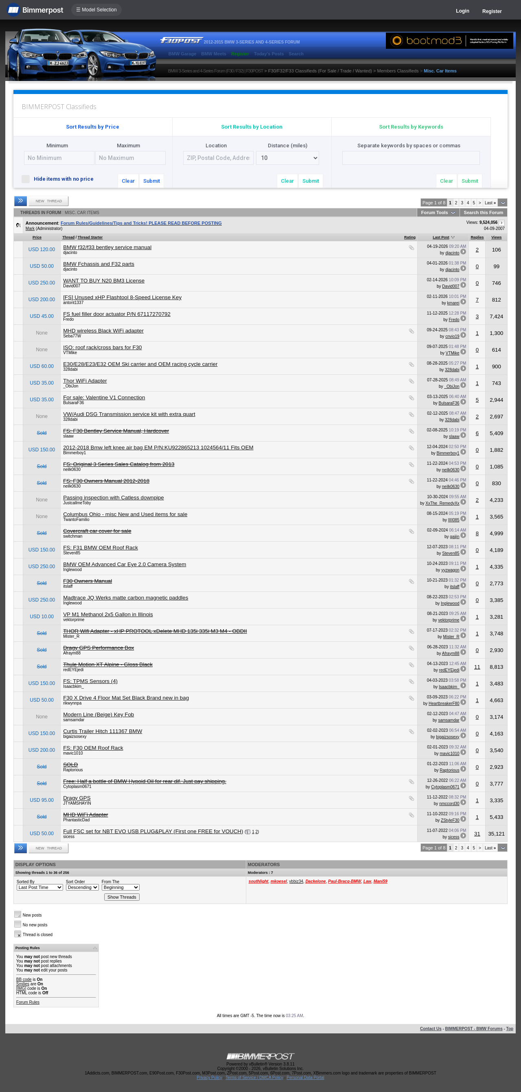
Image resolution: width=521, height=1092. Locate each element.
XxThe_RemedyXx (442, 503)
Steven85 (71, 553)
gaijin (454, 536)
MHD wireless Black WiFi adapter (103, 331)
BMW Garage (182, 53)
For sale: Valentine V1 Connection (104, 397)
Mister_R (71, 636)
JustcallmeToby (77, 503)
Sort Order (75, 882)
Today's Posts (269, 53)
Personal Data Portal (305, 1077)
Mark (30, 228)
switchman (72, 536)
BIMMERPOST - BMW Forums (474, 1028)
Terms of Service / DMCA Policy (254, 1077)
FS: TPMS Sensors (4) (90, 681)
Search (296, 53)
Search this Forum (483, 212)
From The (110, 882)
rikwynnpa (72, 703)
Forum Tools (434, 212)
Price (37, 237)
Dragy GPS (76, 798)
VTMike (70, 352)
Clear (128, 181)
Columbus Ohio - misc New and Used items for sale (125, 514)
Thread (68, 237)
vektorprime (73, 619)
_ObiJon (70, 386)
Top (510, 1028)
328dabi (70, 369)
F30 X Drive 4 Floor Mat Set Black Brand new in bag (126, 698)
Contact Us (431, 1028)
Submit (151, 181)
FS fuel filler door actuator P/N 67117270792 (117, 314)
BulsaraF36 (73, 402)
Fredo (68, 319)
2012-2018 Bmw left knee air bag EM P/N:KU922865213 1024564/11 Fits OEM (158, 447)
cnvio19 (452, 336)
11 (477, 667)
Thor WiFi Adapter (85, 381)
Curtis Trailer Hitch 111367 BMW (102, 731)
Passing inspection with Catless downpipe (113, 498)
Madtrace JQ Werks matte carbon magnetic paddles (125, 598)
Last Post (441, 237)
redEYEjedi (73, 669)
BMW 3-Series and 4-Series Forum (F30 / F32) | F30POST (215, 70)
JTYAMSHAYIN (77, 803)
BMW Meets (213, 53)
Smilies (22, 984)
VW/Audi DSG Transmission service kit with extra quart (129, 414)
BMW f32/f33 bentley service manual (107, 247)
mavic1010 (73, 753)
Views (496, 237)
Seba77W (72, 336)
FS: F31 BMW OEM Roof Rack (100, 548)
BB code (24, 979)
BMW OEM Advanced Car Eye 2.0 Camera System (124, 564)
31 (477, 834)
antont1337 (73, 302)
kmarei (453, 303)
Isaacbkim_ (73, 686)
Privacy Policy (209, 1077)
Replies (477, 237)
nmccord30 (449, 803)
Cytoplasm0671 (77, 786)
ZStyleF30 (450, 820)
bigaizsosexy (74, 736)
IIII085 (454, 520)
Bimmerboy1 (74, 453)
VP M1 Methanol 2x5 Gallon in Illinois (108, 614)
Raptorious (73, 770)
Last (490, 203)
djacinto (70, 252)
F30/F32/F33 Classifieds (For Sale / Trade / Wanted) (320, 70)
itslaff (67, 586)
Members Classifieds (398, 70)
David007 (71, 286)
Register (492, 11)
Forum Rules (27, 1002)
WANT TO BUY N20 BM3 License (103, 281)
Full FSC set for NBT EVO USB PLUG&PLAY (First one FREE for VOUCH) (153, 831)
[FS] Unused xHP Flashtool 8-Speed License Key (122, 297)
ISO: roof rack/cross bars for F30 (102, 347)
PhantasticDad (76, 820)
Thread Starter (90, 237)
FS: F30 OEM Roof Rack (93, 748)
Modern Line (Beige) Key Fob (98, 714)
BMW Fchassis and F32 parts (98, 264)
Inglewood (72, 569)
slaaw (68, 436)
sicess (68, 836)
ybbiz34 (296, 881)
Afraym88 (72, 653)
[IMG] (21, 988)
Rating (410, 237)
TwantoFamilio (76, 519)
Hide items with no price (61, 178)
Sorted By (26, 882)
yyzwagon (450, 570)
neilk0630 (72, 469)
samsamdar (73, 720)
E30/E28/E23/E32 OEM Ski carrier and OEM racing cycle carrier (140, 364)
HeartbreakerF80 (444, 703)
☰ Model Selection (96, 10)
